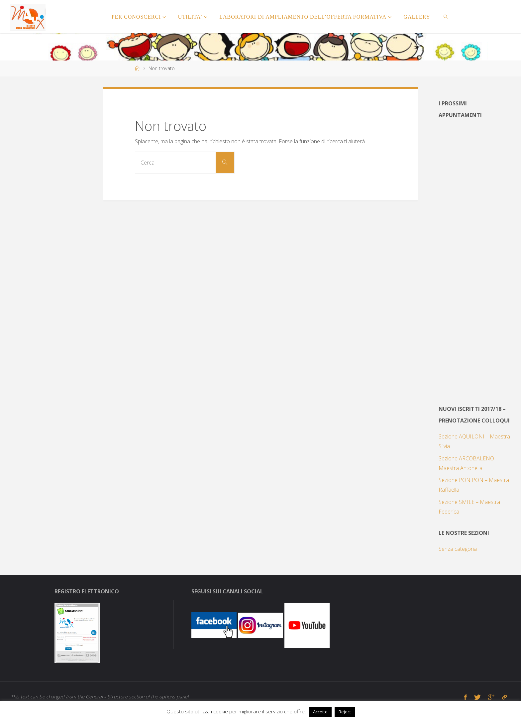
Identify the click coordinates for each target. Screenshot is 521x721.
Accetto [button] (320, 712)
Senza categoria (458, 548)
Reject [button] (345, 712)
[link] (446, 16)
